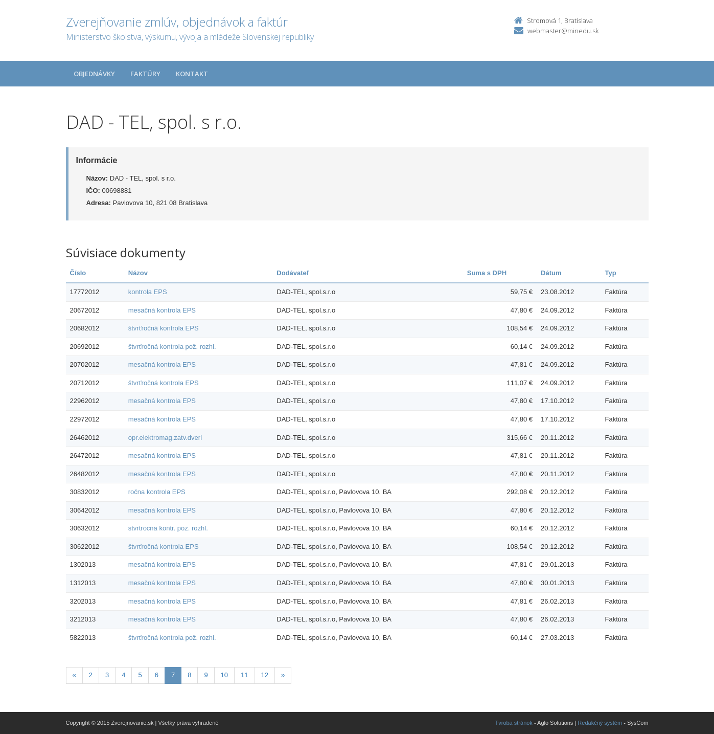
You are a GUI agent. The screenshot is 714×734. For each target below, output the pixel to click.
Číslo (78, 273)
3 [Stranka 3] (107, 675)
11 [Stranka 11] (244, 675)
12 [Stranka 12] (264, 675)
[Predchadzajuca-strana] (74, 675)
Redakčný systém (600, 723)
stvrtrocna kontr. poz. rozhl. (168, 528)
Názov (138, 273)
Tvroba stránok (514, 723)
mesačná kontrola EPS (162, 310)
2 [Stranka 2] (91, 675)
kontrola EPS (147, 292)
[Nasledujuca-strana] (282, 675)
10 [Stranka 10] (224, 675)
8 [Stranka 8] (189, 675)
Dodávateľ (293, 273)
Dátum (551, 273)
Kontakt (192, 73)
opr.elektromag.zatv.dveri (165, 437)
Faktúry (145, 73)
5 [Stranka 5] (140, 675)
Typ (610, 273)
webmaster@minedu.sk (562, 30)
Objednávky (94, 73)
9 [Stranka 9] (206, 675)
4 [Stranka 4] (123, 675)
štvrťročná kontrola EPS (163, 328)
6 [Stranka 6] (156, 675)
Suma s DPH (486, 273)
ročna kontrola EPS (157, 492)
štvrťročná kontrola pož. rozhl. (172, 346)
